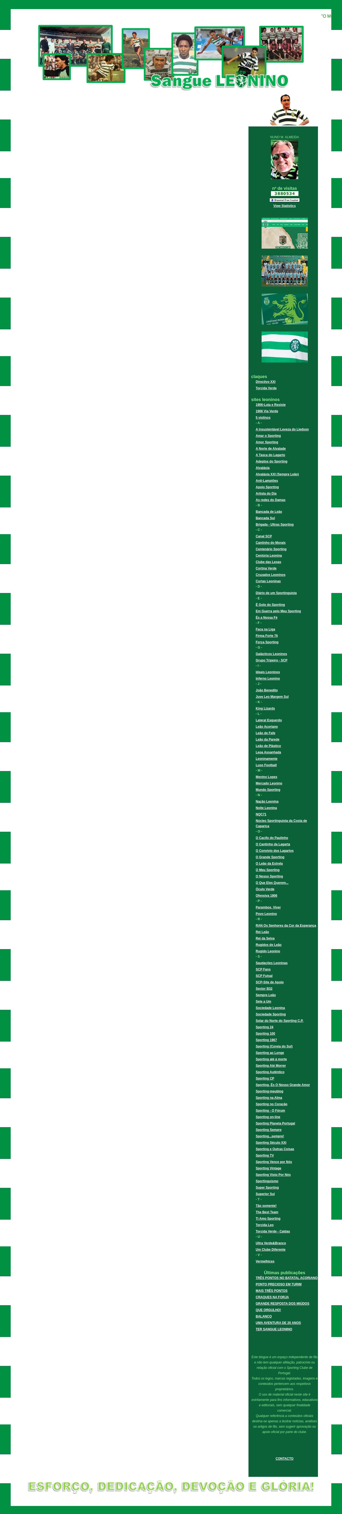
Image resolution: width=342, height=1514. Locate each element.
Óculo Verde (265, 889)
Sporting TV (265, 1155)
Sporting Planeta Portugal (275, 1123)
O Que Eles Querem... (272, 883)
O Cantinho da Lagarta (273, 844)
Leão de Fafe (265, 733)
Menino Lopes (266, 777)
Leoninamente (266, 759)
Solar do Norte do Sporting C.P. (279, 1021)
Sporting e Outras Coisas (275, 1149)
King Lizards (265, 708)
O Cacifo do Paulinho (272, 838)
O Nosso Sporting (269, 876)
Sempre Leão (266, 995)
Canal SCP (264, 536)
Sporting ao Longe (270, 1053)
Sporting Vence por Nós (274, 1162)
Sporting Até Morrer (271, 1066)
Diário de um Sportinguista (276, 593)
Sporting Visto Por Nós (273, 1175)
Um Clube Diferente (270, 1249)
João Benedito (267, 690)
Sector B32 (264, 989)
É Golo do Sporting (270, 605)
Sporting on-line (268, 1117)
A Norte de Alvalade (271, 448)
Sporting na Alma (269, 1098)
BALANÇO (264, 1316)
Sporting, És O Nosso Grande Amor (283, 1085)
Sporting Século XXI (271, 1143)
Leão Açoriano (267, 727)
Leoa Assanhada (268, 752)
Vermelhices (265, 1261)
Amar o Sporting (268, 436)
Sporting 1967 (266, 1040)
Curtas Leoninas (268, 581)
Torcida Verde (266, 388)
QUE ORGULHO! (268, 1310)
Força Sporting (267, 642)
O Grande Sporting (270, 857)
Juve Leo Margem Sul (272, 697)
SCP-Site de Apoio (270, 982)
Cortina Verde (266, 568)
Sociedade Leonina (270, 1008)
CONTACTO (285, 1459)
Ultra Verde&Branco (271, 1243)
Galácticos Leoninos (271, 654)
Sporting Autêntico (270, 1072)
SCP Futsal (264, 976)
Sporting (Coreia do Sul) (274, 1046)
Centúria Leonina (269, 555)
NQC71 (261, 814)
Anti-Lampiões (267, 481)
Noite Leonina (266, 808)
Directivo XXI (265, 382)
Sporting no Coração (271, 1104)
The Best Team (267, 1212)
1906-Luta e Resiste (271, 405)
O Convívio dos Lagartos (275, 851)
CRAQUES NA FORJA (272, 1297)
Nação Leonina (267, 801)
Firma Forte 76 (267, 636)
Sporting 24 (264, 1027)
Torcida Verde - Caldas (273, 1231)
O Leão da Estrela (269, 863)
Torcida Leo (265, 1225)
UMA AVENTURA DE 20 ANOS (278, 1323)
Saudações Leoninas (271, 963)
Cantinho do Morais (271, 543)
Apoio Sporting (267, 487)
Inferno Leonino (268, 678)
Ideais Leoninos (268, 672)
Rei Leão (262, 932)
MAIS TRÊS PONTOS (271, 1291)
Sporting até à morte (271, 1059)
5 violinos (263, 417)
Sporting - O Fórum (270, 1110)
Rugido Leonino (268, 951)
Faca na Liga (265, 629)
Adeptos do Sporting (271, 461)
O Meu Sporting (267, 870)
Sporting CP (265, 1078)
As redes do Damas (270, 500)
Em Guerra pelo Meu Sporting (278, 611)
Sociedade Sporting (271, 1014)
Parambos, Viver (268, 907)
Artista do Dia (266, 493)
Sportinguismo (267, 1181)
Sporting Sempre (269, 1130)
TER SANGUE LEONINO (274, 1329)
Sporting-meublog (269, 1091)
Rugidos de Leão (269, 945)
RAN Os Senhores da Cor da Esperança (286, 925)
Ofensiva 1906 (266, 895)
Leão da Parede (267, 739)
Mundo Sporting (268, 790)
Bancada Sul (265, 518)
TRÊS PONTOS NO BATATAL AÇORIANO (287, 1278)
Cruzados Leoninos (270, 575)
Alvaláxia (263, 468)
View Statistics (284, 206)
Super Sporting (267, 1187)
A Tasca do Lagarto (270, 455)
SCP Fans (263, 969)
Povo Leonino (266, 914)
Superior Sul (265, 1194)
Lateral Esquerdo (269, 720)
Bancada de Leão (269, 512)
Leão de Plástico (268, 746)
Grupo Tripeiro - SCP (271, 660)
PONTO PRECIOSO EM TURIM (279, 1284)
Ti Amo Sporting (268, 1218)
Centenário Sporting (271, 549)
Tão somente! (266, 1206)
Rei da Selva (265, 938)
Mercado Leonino (269, 783)
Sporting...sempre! (270, 1136)
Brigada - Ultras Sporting (275, 524)
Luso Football (266, 765)
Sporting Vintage (268, 1168)
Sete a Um (263, 1001)
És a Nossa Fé (266, 617)
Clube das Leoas (268, 562)
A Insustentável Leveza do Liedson (282, 429)
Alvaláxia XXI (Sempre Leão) (277, 474)
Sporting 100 (265, 1033)
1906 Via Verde (267, 411)
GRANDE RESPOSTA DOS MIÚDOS (282, 1303)
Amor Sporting (267, 442)
